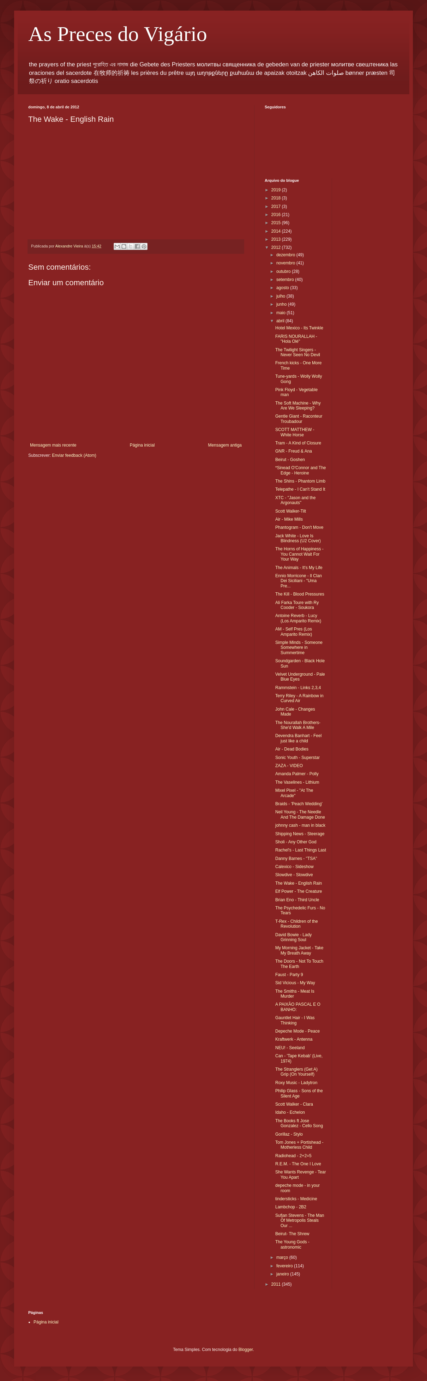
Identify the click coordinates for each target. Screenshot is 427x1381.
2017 (276, 206)
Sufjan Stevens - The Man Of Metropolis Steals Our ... (299, 1220)
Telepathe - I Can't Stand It (300, 489)
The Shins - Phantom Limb (300, 481)
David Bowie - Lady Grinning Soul (293, 937)
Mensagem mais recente (53, 445)
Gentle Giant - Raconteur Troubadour (298, 419)
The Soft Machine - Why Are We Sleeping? (298, 406)
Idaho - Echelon (290, 1112)
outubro (284, 271)
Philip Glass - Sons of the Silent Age (299, 1093)
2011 (276, 1284)
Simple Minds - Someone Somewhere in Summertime (299, 647)
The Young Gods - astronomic (292, 1244)
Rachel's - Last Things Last (300, 850)
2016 (276, 214)
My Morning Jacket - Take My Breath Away (299, 950)
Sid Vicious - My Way (295, 982)
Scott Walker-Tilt (290, 511)
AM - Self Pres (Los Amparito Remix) (293, 631)
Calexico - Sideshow (294, 866)
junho (282, 304)
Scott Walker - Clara (294, 1104)
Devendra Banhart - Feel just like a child (298, 738)
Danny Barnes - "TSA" (296, 858)
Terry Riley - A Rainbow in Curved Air (299, 698)
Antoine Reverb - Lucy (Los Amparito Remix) (298, 618)
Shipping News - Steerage (299, 833)
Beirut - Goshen (290, 459)
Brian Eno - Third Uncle (297, 899)
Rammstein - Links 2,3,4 (298, 687)
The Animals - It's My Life (299, 567)
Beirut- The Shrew (292, 1233)
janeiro (283, 1274)
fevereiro (285, 1265)
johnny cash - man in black (300, 825)
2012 (276, 247)
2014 (276, 231)
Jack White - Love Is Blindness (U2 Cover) (298, 538)
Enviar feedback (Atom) (74, 455)
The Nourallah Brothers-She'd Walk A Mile (297, 725)
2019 (276, 189)
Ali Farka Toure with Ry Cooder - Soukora (297, 605)
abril (280, 320)
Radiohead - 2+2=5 (293, 1155)
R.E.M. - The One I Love (298, 1163)
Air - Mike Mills (289, 519)
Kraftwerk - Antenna (293, 1039)
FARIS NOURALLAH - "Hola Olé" (296, 339)
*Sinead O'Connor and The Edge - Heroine (300, 470)
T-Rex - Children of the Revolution (296, 924)
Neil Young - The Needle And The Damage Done (300, 814)
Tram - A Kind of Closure (298, 443)
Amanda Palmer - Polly (297, 773)
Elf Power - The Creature (298, 891)
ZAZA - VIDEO (289, 765)
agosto (283, 287)
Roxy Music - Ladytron (296, 1082)
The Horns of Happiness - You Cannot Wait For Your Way (299, 554)
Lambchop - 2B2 (290, 1206)
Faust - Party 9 (289, 974)
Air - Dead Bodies (291, 749)
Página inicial (142, 445)
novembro (286, 263)
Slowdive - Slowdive (294, 874)
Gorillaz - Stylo (289, 1134)
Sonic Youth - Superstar (297, 757)
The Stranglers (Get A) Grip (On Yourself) (296, 1072)
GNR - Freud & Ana (293, 451)
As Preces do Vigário (117, 34)
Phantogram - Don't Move (299, 527)
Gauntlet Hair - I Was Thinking (295, 1020)
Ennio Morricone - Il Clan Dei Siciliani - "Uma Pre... (298, 580)
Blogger (246, 1349)
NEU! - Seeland (290, 1047)
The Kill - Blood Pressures (299, 594)
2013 (276, 239)
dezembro (286, 254)
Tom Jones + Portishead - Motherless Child (299, 1145)
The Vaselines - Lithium (297, 782)
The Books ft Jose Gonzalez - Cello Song (299, 1123)
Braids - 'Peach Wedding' (299, 803)
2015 (276, 222)
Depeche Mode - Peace (297, 1031)
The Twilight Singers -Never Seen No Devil (297, 352)
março (282, 1257)
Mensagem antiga (225, 445)
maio (281, 312)
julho (281, 296)
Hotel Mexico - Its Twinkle (299, 327)
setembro (285, 279)
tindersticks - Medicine (296, 1198)
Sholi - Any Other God (296, 841)
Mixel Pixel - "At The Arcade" (294, 793)
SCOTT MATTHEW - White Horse (294, 432)
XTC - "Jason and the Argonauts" (295, 500)
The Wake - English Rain (298, 883)
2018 (276, 198)
